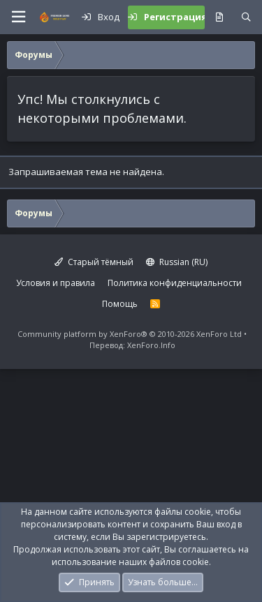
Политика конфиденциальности (175, 283)
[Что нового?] (219, 17)
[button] (18, 17)
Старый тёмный (93, 262)
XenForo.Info (151, 345)
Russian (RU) (177, 262)
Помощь (120, 304)
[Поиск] (246, 17)
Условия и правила (55, 283)
